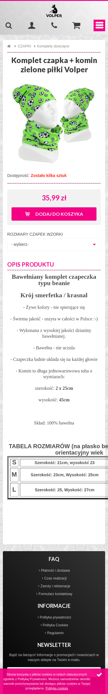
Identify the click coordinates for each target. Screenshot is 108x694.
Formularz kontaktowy (55, 594)
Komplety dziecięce (53, 46)
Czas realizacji (55, 578)
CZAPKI (24, 46)
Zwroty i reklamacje (55, 586)
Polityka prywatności (55, 617)
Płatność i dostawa (55, 571)
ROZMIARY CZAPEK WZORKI (35, 234)
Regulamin (55, 633)
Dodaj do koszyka (59, 214)
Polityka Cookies (55, 625)
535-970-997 (54, 25)
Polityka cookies (57, 688)
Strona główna (9, 46)
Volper (54, 10)
